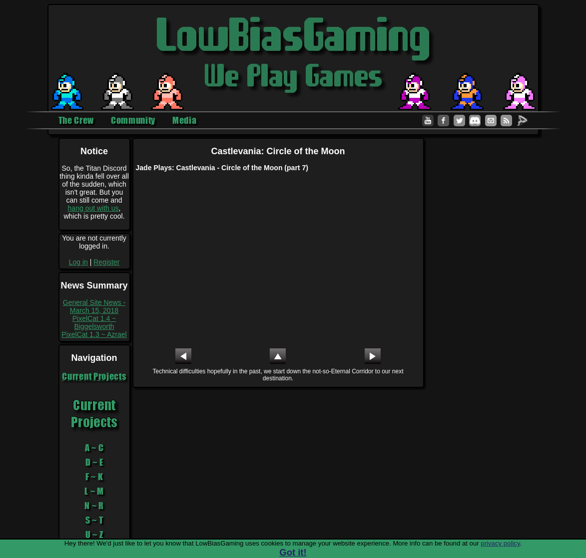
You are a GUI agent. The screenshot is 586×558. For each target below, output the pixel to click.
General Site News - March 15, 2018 (94, 306)
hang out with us (93, 208)
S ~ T (94, 520)
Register (106, 262)
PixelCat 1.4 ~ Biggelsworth (94, 322)
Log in (78, 262)
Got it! (292, 552)
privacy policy (500, 543)
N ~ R (94, 505)
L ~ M (94, 491)
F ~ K (94, 476)
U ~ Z (94, 534)
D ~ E (94, 462)
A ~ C (94, 447)
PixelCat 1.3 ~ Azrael (93, 334)
